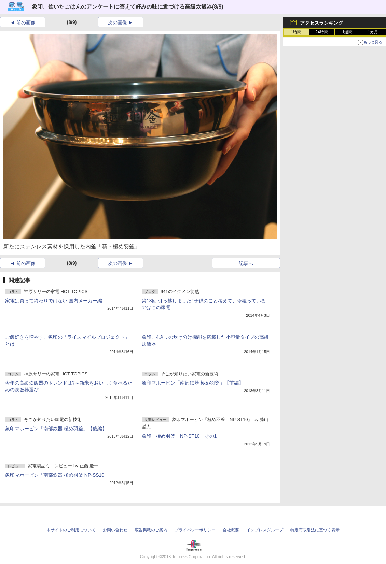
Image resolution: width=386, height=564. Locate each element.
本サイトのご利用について (71, 529)
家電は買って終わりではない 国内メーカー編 (53, 300)
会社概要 (231, 529)
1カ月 (373, 32)
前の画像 (26, 22)
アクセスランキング (321, 23)
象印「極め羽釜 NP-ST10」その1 (179, 436)
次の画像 (117, 22)
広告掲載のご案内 (151, 529)
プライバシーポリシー (195, 529)
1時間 (296, 32)
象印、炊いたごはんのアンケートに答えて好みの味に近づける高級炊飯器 (122, 7)
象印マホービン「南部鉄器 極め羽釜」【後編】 (56, 428)
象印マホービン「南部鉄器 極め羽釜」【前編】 (193, 383)
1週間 (347, 32)
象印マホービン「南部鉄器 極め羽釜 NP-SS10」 (57, 475)
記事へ (246, 263)
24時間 (321, 32)
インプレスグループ (264, 529)
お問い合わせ (115, 529)
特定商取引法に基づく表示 (315, 529)
